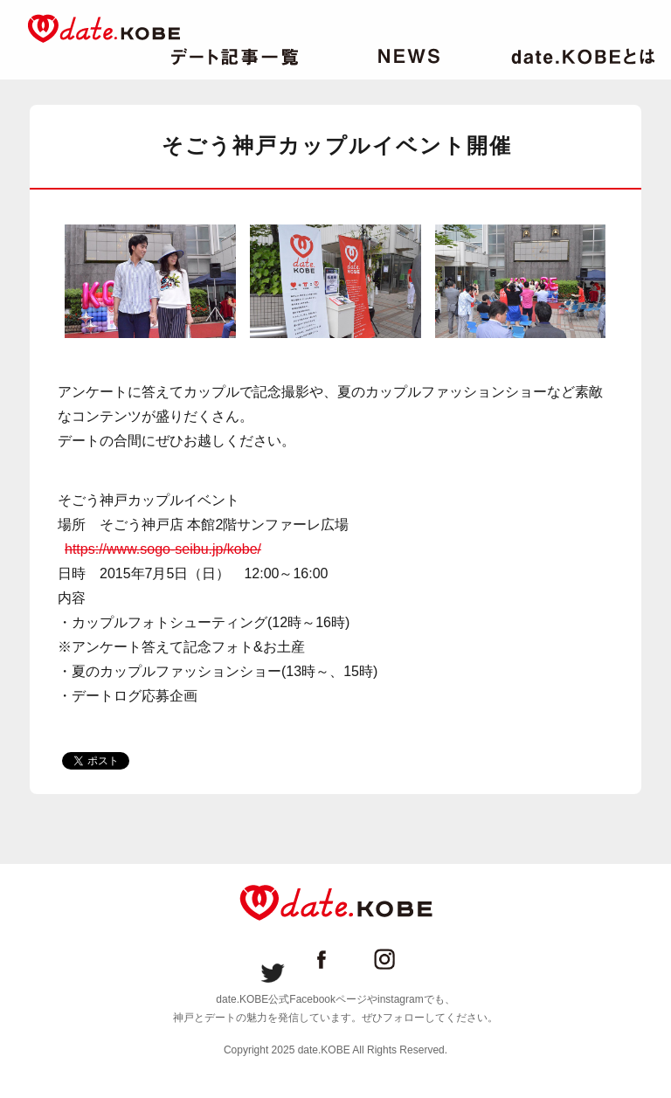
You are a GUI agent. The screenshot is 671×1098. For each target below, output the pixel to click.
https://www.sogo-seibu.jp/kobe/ (163, 549)
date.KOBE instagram (398, 959)
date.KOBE (104, 28)
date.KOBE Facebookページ (335, 959)
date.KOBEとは (583, 57)
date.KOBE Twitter (272, 959)
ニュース (408, 57)
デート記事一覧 (234, 57)
